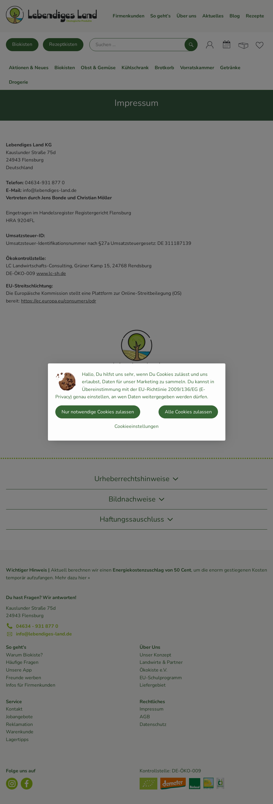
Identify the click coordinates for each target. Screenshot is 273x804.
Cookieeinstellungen (136, 426)
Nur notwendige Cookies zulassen (98, 412)
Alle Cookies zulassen (188, 412)
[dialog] (136, 402)
